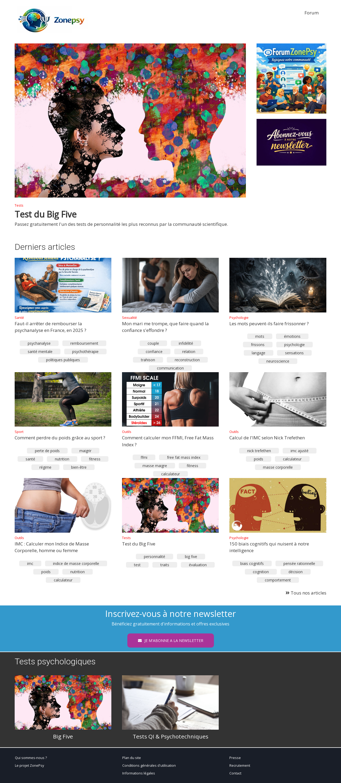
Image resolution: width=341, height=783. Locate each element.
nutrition (62, 458)
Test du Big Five (45, 214)
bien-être (79, 467)
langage (258, 352)
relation (188, 351)
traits (164, 564)
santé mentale (40, 351)
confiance (154, 351)
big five (191, 556)
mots (259, 336)
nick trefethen (259, 450)
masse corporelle (278, 467)
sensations (294, 352)
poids (258, 458)
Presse (235, 757)
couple (153, 343)
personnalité (154, 556)
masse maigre (155, 465)
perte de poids (47, 450)
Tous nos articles (306, 593)
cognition (261, 571)
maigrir (85, 450)
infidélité (186, 343)
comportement (278, 580)
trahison (148, 359)
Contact (235, 773)
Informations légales (138, 773)
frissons (258, 344)
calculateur (170, 473)
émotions (292, 336)
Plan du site (131, 757)
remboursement (84, 343)
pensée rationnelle (299, 563)
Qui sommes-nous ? (31, 757)
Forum (312, 13)
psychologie (294, 344)
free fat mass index (183, 457)
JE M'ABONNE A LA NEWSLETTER (170, 640)
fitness (94, 458)
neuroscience (277, 361)
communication (170, 368)
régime (45, 467)
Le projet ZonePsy (29, 765)
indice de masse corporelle (76, 563)
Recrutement (239, 765)
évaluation (198, 564)
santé (30, 458)
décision (296, 571)
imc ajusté (299, 450)
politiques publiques (63, 359)
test (137, 564)
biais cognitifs (252, 563)
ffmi (144, 457)
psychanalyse (39, 343)
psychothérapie (85, 351)
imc (30, 563)
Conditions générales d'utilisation (149, 765)
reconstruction (187, 359)
